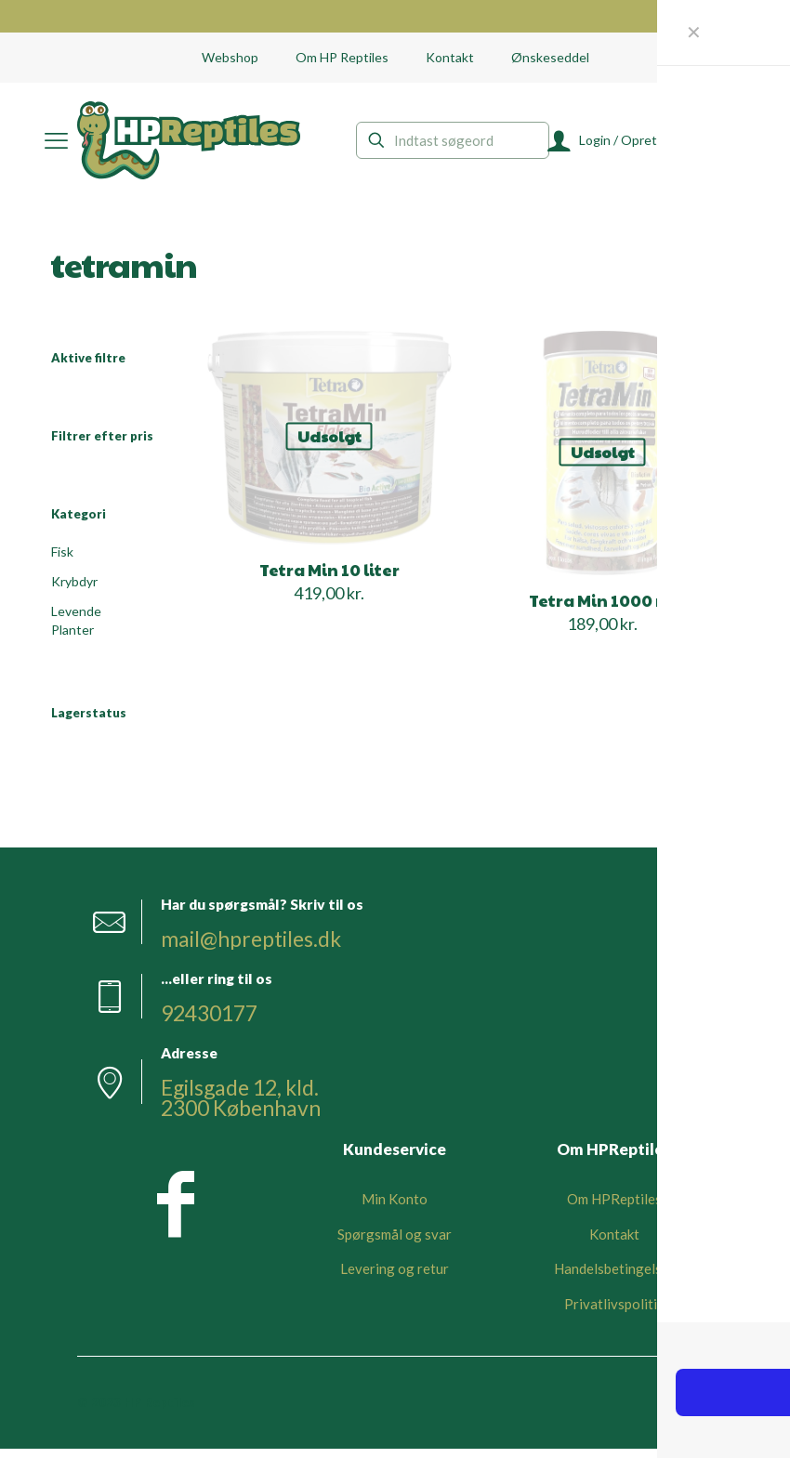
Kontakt (614, 1242)
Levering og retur (394, 1277)
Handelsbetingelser (614, 1277)
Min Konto (395, 1208)
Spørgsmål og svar (394, 1242)
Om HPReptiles (614, 1208)
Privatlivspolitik (614, 1312)
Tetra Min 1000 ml (603, 600)
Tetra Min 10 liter (329, 569)
